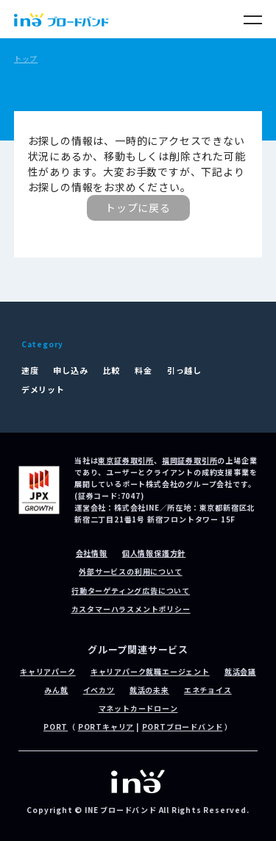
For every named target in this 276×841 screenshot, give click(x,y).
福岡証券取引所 (190, 460)
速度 (30, 370)
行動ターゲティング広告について (130, 590)
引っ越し (184, 370)
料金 (143, 370)
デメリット (43, 389)
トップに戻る (138, 207)
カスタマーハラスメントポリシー (131, 608)
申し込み (70, 370)
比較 (112, 370)
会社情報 (91, 552)
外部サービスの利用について (130, 571)
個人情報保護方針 (153, 552)
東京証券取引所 (126, 460)
